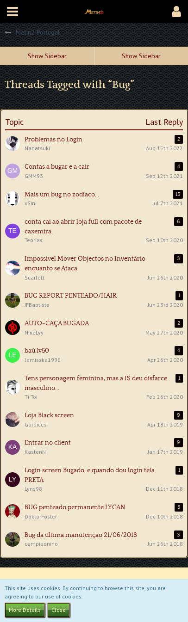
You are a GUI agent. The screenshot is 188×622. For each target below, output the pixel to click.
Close (58, 609)
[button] (12, 11)
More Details (25, 609)
